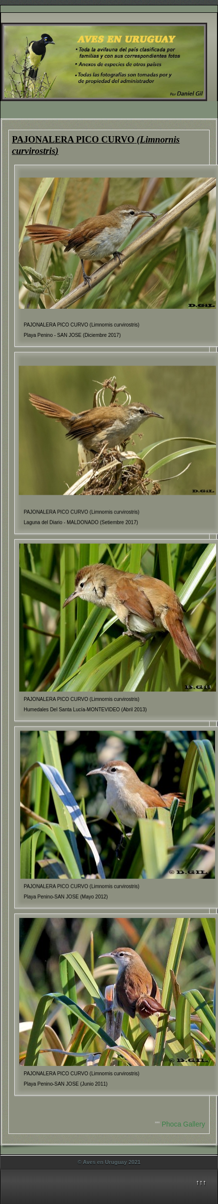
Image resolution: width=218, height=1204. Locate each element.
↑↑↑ (201, 1182)
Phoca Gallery (183, 1124)
